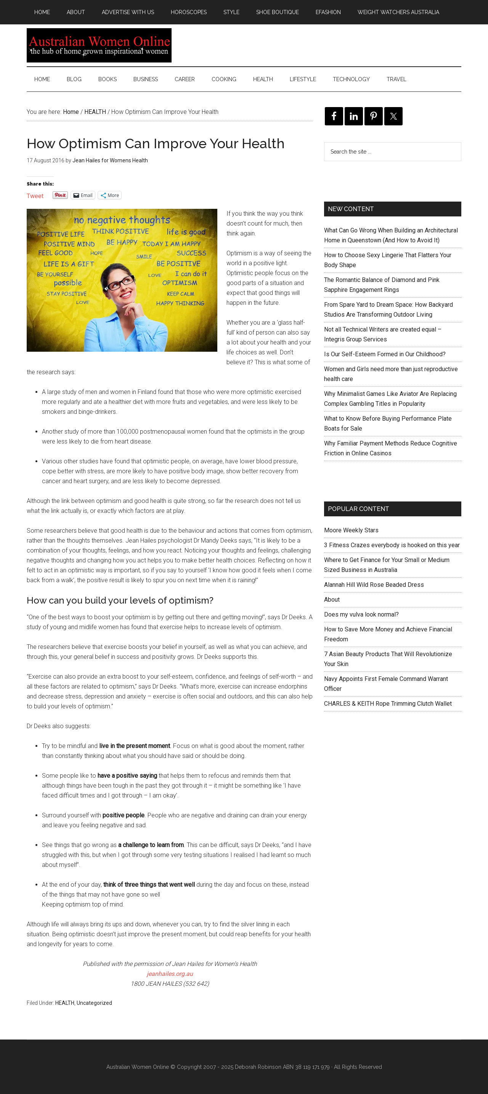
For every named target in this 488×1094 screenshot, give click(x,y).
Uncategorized (94, 1003)
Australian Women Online (99, 45)
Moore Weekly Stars (351, 530)
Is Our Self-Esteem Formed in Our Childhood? (385, 354)
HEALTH (64, 1003)
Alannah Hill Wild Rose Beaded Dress (374, 584)
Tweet (35, 195)
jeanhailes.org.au (170, 973)
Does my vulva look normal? (361, 614)
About (332, 599)
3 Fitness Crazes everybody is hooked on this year (392, 545)
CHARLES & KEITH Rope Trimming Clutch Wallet (388, 703)
